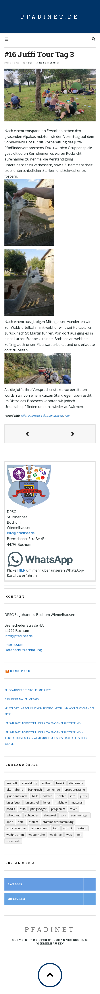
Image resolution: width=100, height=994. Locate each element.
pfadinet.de (50, 16)
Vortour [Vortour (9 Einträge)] (82, 828)
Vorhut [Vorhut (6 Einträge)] (67, 828)
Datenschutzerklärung (23, 649)
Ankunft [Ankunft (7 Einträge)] (11, 783)
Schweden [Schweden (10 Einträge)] (32, 815)
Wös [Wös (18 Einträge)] (69, 835)
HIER (21, 570)
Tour (67, 416)
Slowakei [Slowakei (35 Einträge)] (50, 815)
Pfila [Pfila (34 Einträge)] (23, 809)
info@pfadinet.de (21, 533)
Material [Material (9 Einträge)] (77, 802)
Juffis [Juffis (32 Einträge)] (83, 796)
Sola (43, 416)
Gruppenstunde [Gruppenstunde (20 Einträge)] (16, 796)
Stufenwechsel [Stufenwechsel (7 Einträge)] (16, 828)
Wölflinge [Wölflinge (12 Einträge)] (56, 835)
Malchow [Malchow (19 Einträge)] (61, 802)
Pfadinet (50, 929)
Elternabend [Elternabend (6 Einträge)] (14, 790)
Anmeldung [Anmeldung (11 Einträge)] (29, 783)
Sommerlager (55, 416)
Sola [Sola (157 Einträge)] (63, 815)
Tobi (29, 62)
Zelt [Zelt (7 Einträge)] (79, 835)
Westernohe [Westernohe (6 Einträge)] (37, 835)
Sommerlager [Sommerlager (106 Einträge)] (80, 815)
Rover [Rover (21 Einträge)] (73, 809)
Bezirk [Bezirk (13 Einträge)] (60, 783)
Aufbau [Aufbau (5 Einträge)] (47, 783)
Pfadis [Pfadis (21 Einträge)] (10, 809)
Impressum (13, 644)
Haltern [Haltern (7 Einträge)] (47, 796)
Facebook (52, 884)
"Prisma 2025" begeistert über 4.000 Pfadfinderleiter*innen (42, 723)
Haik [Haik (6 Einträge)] (35, 796)
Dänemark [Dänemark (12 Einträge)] (76, 783)
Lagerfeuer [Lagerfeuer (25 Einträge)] (13, 802)
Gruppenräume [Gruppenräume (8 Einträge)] (75, 790)
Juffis (24, 416)
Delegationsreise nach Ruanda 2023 (27, 690)
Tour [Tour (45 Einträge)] (56, 828)
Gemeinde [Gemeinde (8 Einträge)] (53, 790)
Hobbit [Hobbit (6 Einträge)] (61, 796)
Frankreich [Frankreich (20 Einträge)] (35, 790)
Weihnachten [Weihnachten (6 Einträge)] (15, 835)
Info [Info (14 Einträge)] (72, 796)
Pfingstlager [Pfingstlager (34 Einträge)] (38, 809)
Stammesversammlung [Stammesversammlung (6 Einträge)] (58, 822)
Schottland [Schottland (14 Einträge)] (13, 815)
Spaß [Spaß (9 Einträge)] (9, 822)
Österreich (34, 416)
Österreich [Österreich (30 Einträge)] (13, 841)
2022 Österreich (49, 62)
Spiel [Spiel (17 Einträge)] (21, 822)
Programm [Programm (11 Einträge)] (58, 809)
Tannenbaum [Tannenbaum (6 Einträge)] (39, 828)
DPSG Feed (20, 671)
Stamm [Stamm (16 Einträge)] (33, 822)
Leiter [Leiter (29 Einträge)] (46, 802)
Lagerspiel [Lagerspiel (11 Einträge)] (32, 802)
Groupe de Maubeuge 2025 (21, 699)
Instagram (52, 899)
